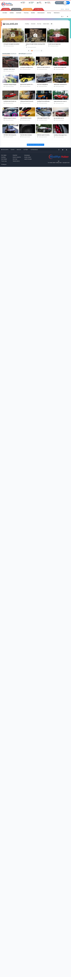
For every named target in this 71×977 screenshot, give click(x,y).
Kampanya (27, 155)
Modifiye (12, 12)
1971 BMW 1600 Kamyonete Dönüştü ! (10, 135)
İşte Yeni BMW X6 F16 (59, 118)
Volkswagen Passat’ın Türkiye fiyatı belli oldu (44, 118)
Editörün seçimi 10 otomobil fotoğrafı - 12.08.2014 (44, 135)
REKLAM (19, 149)
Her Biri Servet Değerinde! (54, 44)
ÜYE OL (62, 9)
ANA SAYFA (6, 9)
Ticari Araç (26, 12)
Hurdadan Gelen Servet (9, 69)
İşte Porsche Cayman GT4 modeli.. (27, 84)
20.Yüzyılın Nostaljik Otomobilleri (11, 44)
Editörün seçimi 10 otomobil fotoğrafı (10, 118)
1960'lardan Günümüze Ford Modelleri (61, 84)
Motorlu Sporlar (41, 12)
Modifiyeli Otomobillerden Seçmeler (44, 101)
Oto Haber (5, 12)
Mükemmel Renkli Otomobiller (27, 101)
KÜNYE (12, 149)
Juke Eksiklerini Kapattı (25, 118)
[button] (59, 2)
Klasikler (33, 12)
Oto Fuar (49, 12)
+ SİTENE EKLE (34, 149)
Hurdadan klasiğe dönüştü (10, 84)
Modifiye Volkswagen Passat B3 (61, 135)
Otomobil (33, 23)
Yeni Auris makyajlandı (42, 84)
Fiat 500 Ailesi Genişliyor (26, 135)
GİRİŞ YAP (67, 9)
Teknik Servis (57, 12)
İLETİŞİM (25, 149)
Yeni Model (18, 12)
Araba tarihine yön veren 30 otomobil (61, 101)
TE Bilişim (3, 164)
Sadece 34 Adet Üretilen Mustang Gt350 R (35, 44)
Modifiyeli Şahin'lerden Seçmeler (10, 101)
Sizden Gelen (46, 23)
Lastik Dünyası (28, 159)
